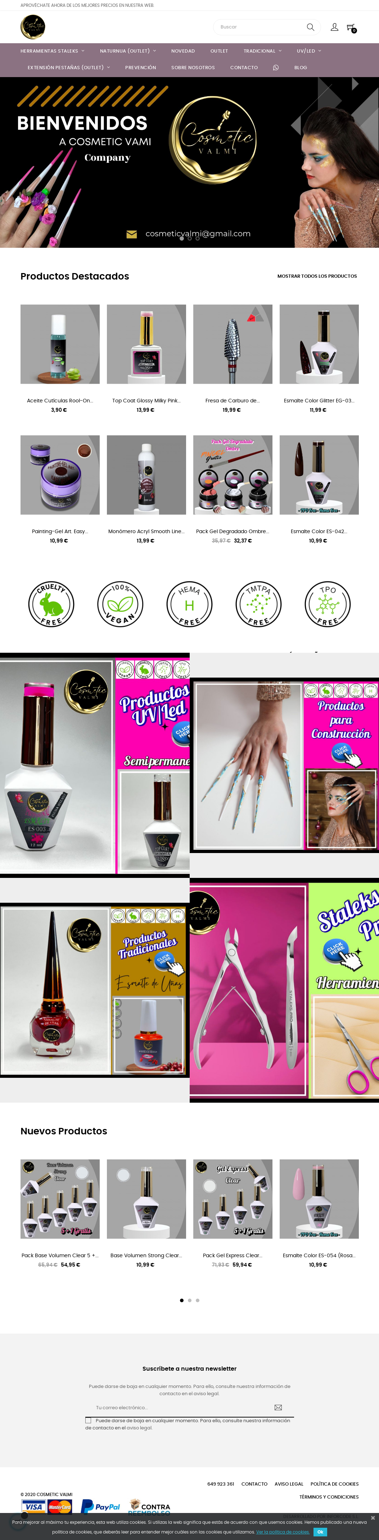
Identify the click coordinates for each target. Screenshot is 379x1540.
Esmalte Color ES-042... (319, 531)
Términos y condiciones (329, 1497)
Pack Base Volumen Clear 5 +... (60, 1255)
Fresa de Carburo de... (233, 400)
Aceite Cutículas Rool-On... (60, 400)
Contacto (254, 1484)
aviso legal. (140, 1428)
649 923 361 (220, 1484)
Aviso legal (289, 1484)
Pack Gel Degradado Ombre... (232, 531)
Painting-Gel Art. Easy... (60, 531)
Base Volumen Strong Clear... (146, 1255)
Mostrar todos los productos (317, 276)
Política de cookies (335, 1484)
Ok (320, 1532)
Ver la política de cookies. (283, 1532)
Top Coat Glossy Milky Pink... (146, 400)
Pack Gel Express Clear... (232, 1255)
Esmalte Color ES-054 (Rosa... (319, 1255)
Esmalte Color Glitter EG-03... (319, 400)
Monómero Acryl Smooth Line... (146, 531)
